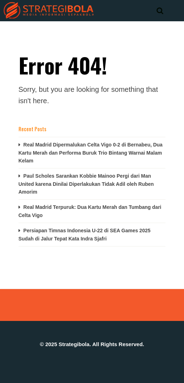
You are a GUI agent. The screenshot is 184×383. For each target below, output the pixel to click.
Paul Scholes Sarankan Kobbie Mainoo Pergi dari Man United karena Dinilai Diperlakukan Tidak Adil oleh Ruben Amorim (86, 184)
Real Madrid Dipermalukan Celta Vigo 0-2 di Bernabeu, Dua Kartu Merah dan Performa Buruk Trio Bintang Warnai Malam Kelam (91, 152)
